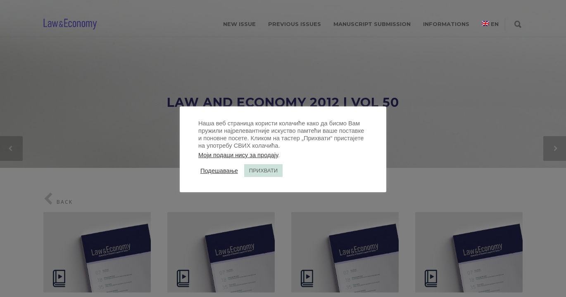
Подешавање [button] (219, 170)
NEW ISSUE (239, 24)
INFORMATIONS (446, 24)
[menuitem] (490, 24)
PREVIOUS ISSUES (294, 24)
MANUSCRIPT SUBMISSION (372, 24)
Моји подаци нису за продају (238, 155)
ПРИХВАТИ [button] (263, 170)
